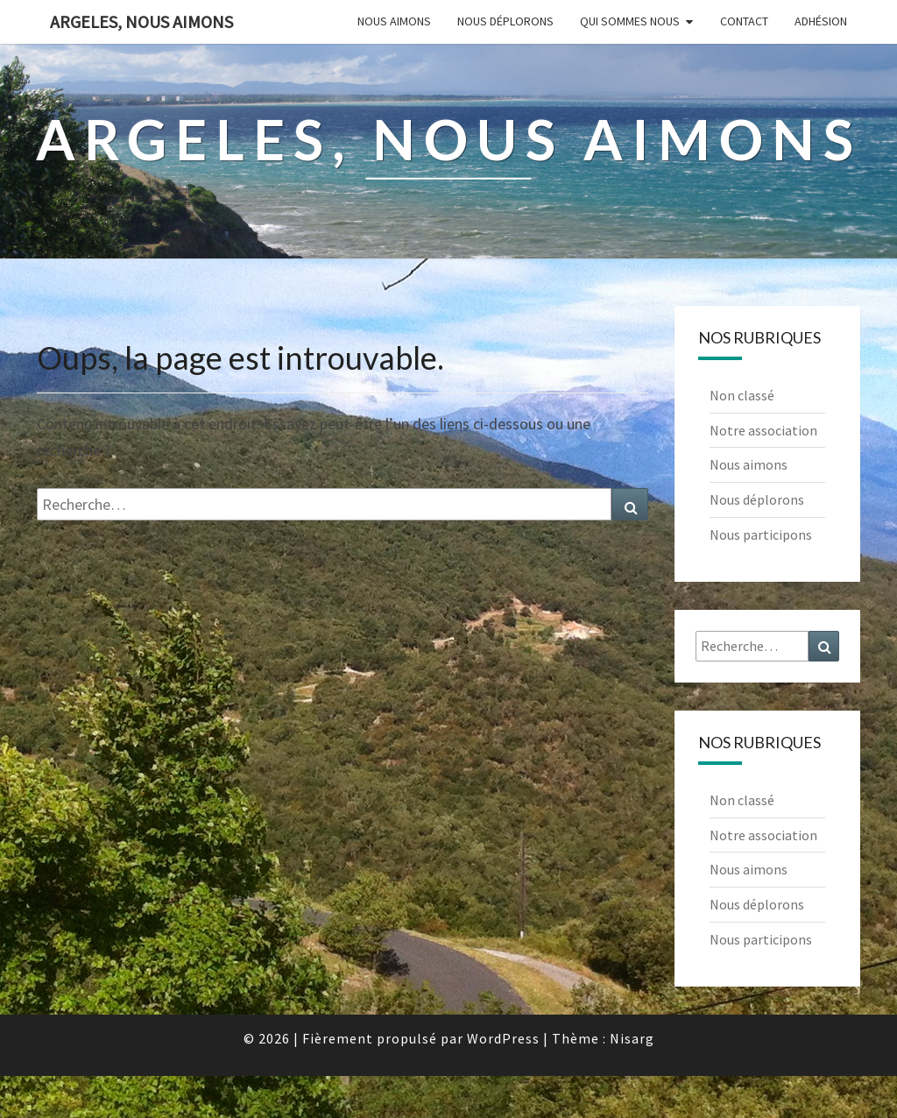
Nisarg (632, 1038)
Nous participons (761, 534)
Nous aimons (394, 21)
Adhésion (821, 21)
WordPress (503, 1038)
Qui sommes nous (630, 21)
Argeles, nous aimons (141, 21)
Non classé (742, 395)
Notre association (763, 430)
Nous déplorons (505, 21)
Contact (744, 21)
